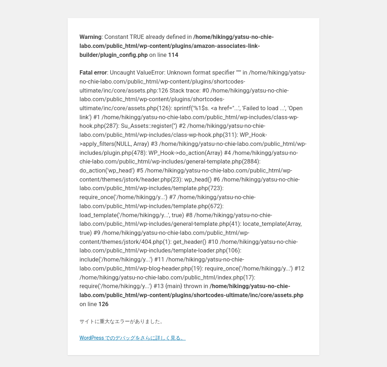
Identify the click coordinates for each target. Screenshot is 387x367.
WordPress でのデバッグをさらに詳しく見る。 (132, 338)
